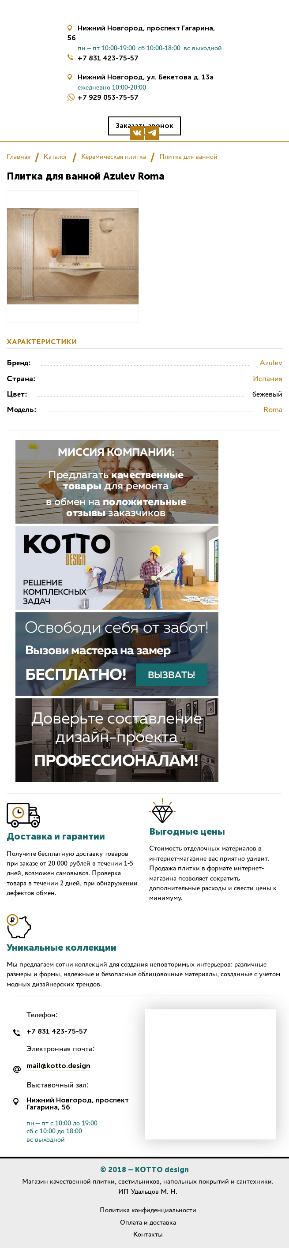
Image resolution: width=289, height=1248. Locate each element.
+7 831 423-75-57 (108, 58)
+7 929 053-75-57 (108, 97)
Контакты (148, 1234)
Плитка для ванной (188, 156)
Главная (18, 156)
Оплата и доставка (148, 1222)
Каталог (56, 156)
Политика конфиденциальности (148, 1210)
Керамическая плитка (113, 156)
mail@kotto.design (58, 1066)
